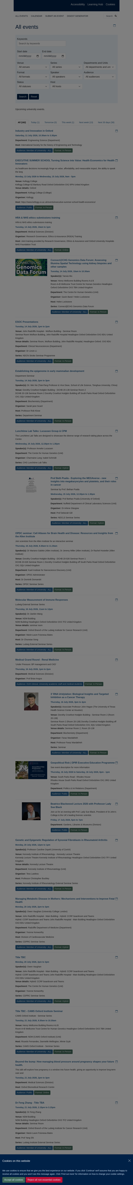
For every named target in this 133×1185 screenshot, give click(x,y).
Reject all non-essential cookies (44, 1180)
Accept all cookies (13, 1180)
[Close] (129, 1160)
